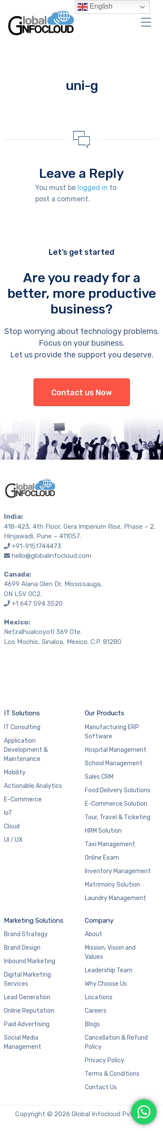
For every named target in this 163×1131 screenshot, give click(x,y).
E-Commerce (23, 799)
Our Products (104, 713)
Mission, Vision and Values (110, 952)
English (95, 7)
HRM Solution (103, 830)
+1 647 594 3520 (37, 603)
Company (99, 920)
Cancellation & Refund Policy (116, 1042)
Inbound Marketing (29, 961)
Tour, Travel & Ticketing (117, 817)
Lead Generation (27, 997)
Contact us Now (81, 392)
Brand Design (22, 947)
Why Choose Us (106, 984)
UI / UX (13, 840)
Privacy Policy (104, 1060)
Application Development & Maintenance (26, 750)
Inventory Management (118, 871)
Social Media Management (22, 1042)
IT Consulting (22, 727)
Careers (95, 1010)
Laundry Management (115, 898)
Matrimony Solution (112, 884)
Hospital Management (115, 750)
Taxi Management (110, 844)
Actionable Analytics (33, 786)
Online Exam (102, 857)
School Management (114, 763)
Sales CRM (99, 777)
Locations (99, 997)
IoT (8, 813)
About (93, 934)
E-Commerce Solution (116, 803)
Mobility (15, 772)
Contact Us (101, 1087)
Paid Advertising (27, 1024)
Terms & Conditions (112, 1074)
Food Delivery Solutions (117, 790)
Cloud (12, 826)
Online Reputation (29, 1010)
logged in (92, 187)
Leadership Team (109, 970)
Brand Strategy (26, 934)
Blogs (92, 1024)
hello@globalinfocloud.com (51, 556)
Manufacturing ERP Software (112, 732)
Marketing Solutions (33, 920)
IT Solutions (22, 713)
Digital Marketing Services (27, 979)
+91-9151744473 (36, 546)
